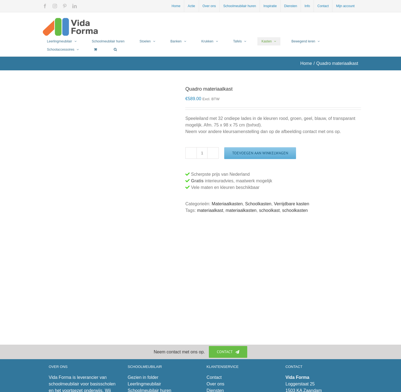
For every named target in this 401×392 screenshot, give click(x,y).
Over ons (215, 384)
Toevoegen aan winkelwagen (260, 153)
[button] (115, 49)
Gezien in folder (143, 377)
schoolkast (269, 210)
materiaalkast (210, 210)
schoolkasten (295, 210)
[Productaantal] (202, 153)
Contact (214, 377)
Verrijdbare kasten (291, 203)
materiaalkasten (241, 210)
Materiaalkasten (227, 203)
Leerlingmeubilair (144, 384)
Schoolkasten (258, 203)
